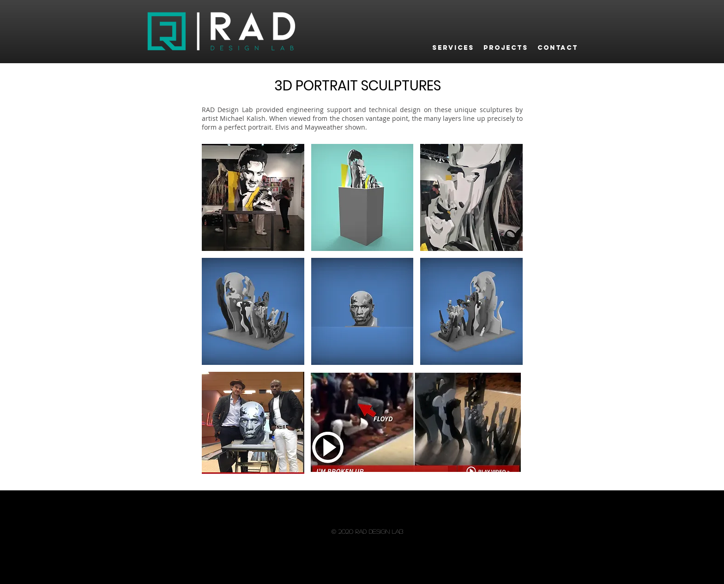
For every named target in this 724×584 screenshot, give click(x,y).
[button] (253, 197)
